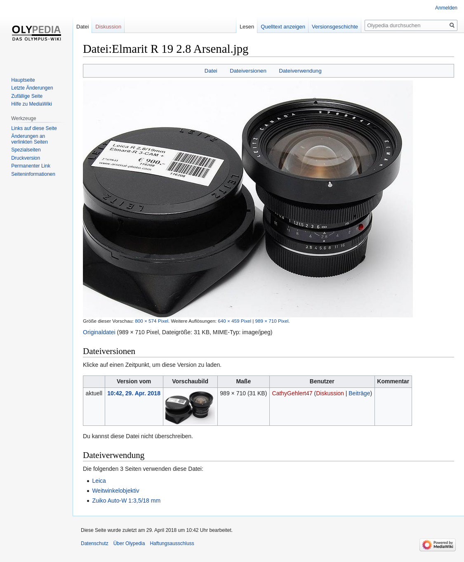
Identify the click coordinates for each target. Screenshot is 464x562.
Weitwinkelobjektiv (115, 490)
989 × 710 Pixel (272, 321)
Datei (211, 71)
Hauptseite (23, 80)
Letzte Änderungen (32, 88)
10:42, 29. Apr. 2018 (133, 393)
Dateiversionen (248, 71)
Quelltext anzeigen (283, 27)
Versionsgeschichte (335, 27)
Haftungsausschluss (172, 543)
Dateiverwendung (300, 71)
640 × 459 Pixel (234, 321)
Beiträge (359, 393)
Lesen (247, 27)
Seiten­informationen (33, 174)
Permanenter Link (30, 166)
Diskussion (330, 393)
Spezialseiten (25, 150)
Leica (99, 480)
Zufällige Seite (26, 96)
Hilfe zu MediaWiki (31, 104)
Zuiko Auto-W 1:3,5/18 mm (126, 500)
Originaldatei (99, 332)
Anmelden (446, 8)
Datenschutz (94, 543)
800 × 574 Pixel (151, 321)
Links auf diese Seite (34, 128)
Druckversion (25, 158)
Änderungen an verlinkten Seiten (29, 139)
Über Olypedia (129, 543)
